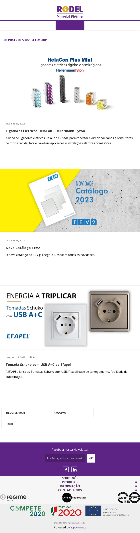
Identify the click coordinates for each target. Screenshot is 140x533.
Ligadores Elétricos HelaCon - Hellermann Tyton (45, 131)
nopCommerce (78, 527)
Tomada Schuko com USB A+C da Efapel (38, 364)
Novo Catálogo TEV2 (23, 248)
